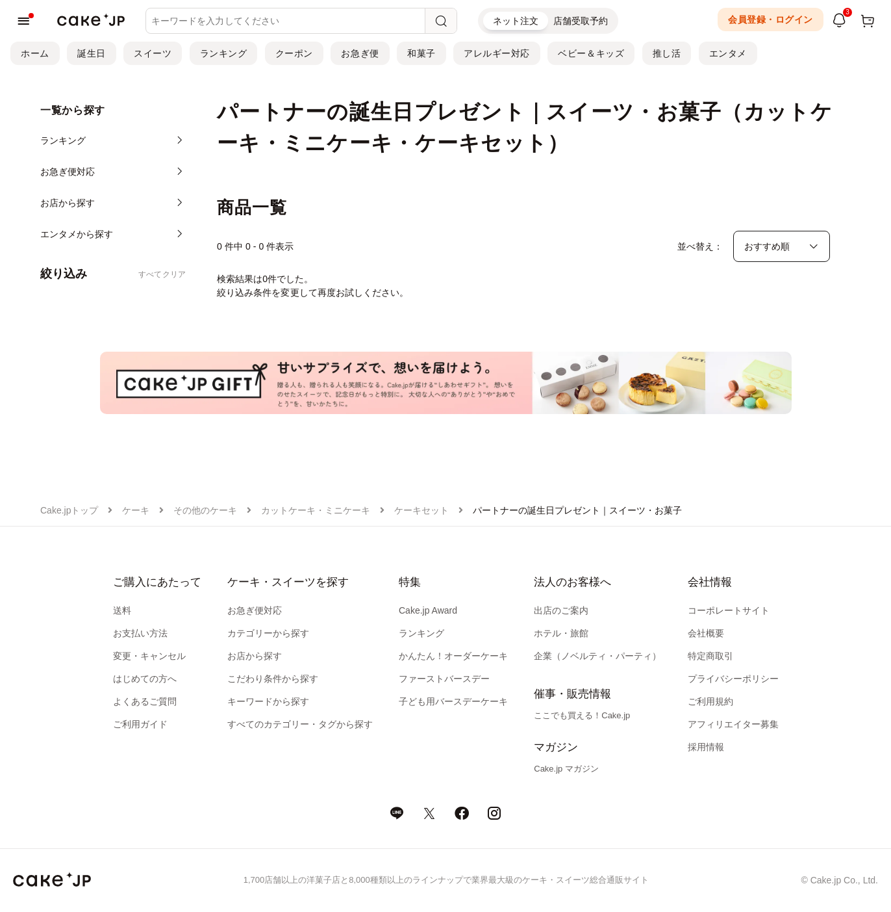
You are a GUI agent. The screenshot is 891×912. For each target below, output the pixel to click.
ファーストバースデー (444, 678)
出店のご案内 (561, 610)
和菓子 (421, 53)
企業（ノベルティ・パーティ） (597, 656)
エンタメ (728, 53)
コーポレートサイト (729, 610)
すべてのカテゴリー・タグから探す (300, 724)
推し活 (667, 53)
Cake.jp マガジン (566, 769)
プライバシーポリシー (733, 678)
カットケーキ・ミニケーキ (315, 510)
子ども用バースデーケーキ (453, 701)
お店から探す (254, 656)
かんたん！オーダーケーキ (453, 656)
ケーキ (135, 510)
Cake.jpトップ (69, 510)
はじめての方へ (145, 678)
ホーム (35, 53)
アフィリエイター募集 (733, 724)
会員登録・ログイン (770, 19)
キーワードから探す (268, 701)
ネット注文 (515, 21)
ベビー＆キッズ (591, 53)
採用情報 (706, 747)
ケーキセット (421, 510)
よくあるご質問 (145, 701)
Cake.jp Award (428, 610)
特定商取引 (710, 656)
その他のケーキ (205, 510)
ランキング (223, 53)
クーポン (294, 53)
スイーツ (152, 53)
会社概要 (706, 633)
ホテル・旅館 (561, 633)
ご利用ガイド (140, 724)
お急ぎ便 (360, 53)
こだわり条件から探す (272, 678)
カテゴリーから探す (268, 633)
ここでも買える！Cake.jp (582, 715)
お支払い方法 (140, 633)
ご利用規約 (710, 701)
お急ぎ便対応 (254, 610)
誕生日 (91, 53)
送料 (122, 610)
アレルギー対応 (497, 53)
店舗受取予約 (580, 21)
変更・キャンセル (149, 656)
